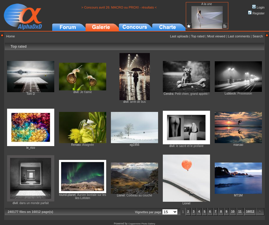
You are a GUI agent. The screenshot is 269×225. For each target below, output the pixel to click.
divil (75, 92)
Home (10, 36)
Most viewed (216, 36)
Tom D (31, 93)
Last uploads (179, 36)
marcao (238, 144)
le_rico (30, 147)
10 (232, 211)
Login (258, 7)
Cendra (168, 93)
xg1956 (135, 144)
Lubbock (230, 93)
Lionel (121, 195)
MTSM (238, 195)
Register (256, 13)
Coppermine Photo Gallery (141, 223)
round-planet (67, 194)
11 (240, 211)
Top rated (198, 36)
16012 (250, 211)
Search (257, 36)
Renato (76, 144)
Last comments (239, 36)
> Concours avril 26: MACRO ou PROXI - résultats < (119, 7)
